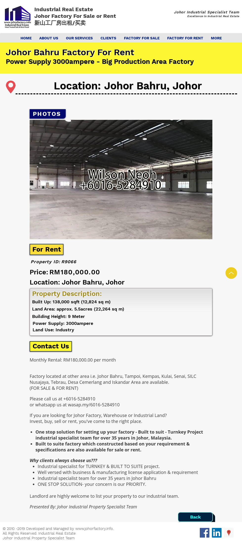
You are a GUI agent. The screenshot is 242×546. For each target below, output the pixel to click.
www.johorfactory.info (94, 528)
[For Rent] (46, 249)
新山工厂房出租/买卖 (60, 23)
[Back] (195, 517)
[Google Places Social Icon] (229, 533)
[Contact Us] (51, 346)
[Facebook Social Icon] (204, 533)
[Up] (231, 273)
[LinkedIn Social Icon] (217, 533)
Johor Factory (53, 16)
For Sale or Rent (95, 16)
